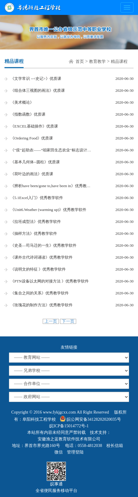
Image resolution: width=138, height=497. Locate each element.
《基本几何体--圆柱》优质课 (35, 162)
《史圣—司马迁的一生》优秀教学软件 (43, 245)
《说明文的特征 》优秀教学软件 (38, 269)
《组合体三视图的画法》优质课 (37, 90)
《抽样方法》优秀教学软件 (33, 233)
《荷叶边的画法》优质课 (31, 174)
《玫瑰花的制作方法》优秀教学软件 (41, 305)
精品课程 (119, 61)
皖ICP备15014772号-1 (68, 426)
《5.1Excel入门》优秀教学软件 (36, 197)
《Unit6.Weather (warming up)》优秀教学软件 (48, 209)
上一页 (51, 321)
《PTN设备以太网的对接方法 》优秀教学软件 (49, 281)
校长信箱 (114, 445)
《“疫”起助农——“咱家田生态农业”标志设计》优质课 (52, 150)
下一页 (68, 321)
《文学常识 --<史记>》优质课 (35, 78)
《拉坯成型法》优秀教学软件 (35, 221)
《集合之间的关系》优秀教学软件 (39, 293)
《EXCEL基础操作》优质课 (34, 126)
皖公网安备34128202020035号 (90, 419)
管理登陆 (75, 452)
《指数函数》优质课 (27, 114)
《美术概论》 (22, 102)
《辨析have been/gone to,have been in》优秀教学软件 (52, 186)
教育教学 (97, 61)
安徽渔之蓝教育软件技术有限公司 (69, 439)
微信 (58, 452)
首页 (80, 61)
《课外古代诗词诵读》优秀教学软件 (41, 257)
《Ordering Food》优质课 (31, 138)
